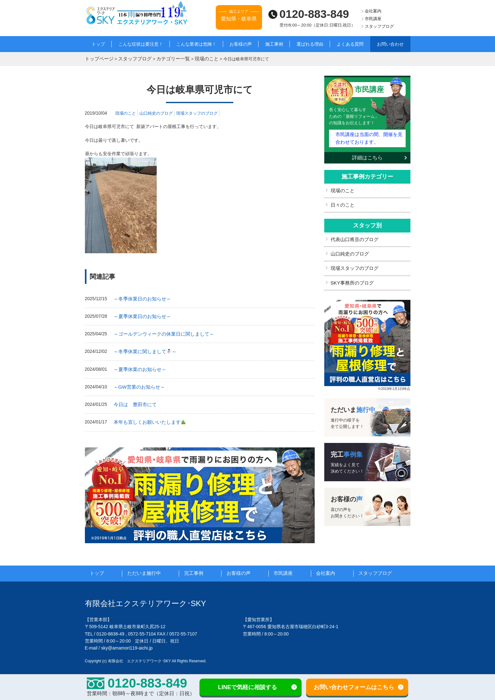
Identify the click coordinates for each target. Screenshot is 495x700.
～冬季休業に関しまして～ (143, 348)
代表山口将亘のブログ (353, 235)
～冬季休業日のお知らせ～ (140, 297)
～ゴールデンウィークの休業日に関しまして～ (160, 331)
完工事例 (200, 567)
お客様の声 (240, 44)
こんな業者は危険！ (196, 44)
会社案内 (373, 11)
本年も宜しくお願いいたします (147, 416)
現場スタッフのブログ (202, 112)
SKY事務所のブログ (351, 276)
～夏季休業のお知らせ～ (138, 365)
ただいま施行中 (151, 567)
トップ (98, 44)
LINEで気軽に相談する (247, 687)
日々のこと (342, 201)
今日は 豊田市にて (134, 399)
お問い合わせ (390, 44)
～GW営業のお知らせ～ (137, 382)
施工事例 (274, 44)
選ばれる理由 (309, 44)
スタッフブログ (379, 26)
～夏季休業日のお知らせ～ (140, 314)
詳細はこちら (367, 155)
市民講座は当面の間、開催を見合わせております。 (368, 136)
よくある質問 (350, 44)
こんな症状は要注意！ (140, 44)
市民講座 (373, 18)
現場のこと (126, 112)
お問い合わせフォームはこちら (354, 687)
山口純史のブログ (159, 112)
